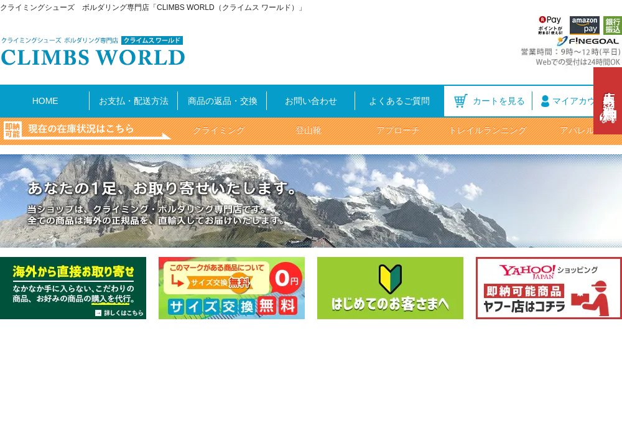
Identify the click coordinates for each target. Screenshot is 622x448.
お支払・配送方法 (134, 101)
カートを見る (499, 101)
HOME (45, 101)
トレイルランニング (487, 130)
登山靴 (308, 130)
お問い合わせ (311, 101)
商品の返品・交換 (223, 101)
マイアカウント (582, 101)
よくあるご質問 (399, 101)
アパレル (577, 130)
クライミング (219, 130)
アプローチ (398, 130)
